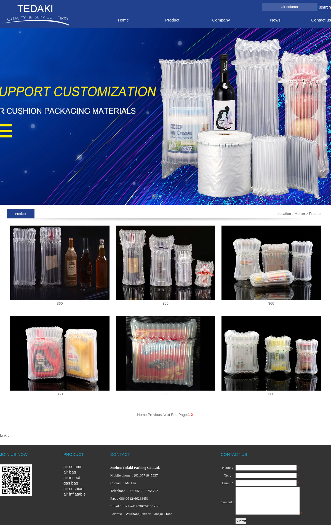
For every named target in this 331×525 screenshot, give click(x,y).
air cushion (73, 488)
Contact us (321, 20)
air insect (71, 477)
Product (172, 20)
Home (123, 20)
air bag (69, 472)
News (275, 20)
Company (221, 20)
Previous (155, 415)
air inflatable (74, 494)
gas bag (70, 483)
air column (72, 466)
